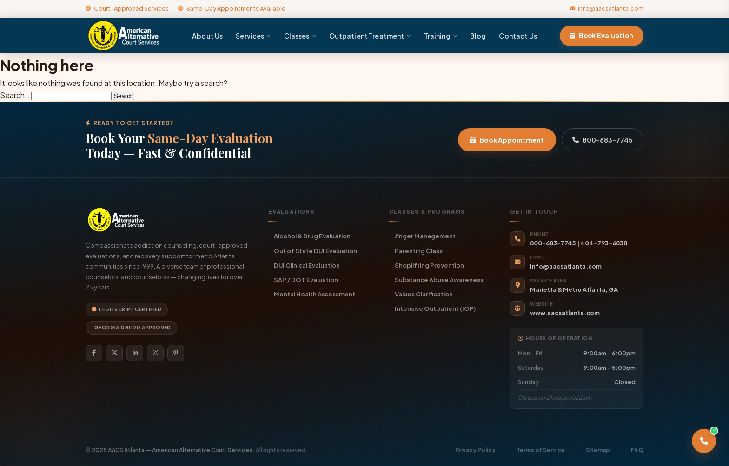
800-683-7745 (602, 140)
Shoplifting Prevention (429, 265)
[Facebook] (94, 353)
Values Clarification (424, 294)
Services (253, 36)
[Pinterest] (175, 353)
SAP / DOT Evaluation (306, 279)
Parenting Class (419, 251)
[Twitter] (114, 353)
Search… (15, 95)
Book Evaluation (601, 35)
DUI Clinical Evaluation (307, 265)
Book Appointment (507, 140)
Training (440, 36)
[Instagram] (155, 353)
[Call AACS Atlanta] (704, 441)
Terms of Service (541, 449)
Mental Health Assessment (314, 294)
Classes (300, 36)
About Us (207, 36)
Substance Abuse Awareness (439, 279)
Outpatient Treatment (370, 36)
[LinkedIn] (134, 353)
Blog (478, 36)
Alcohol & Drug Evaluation (312, 236)
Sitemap (598, 449)
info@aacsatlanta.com (606, 8)
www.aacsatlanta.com (565, 312)
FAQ (637, 449)
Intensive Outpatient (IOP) (435, 308)
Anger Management (425, 236)
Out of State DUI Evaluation (315, 251)
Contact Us (518, 36)
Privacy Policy (475, 449)
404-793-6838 (603, 243)
